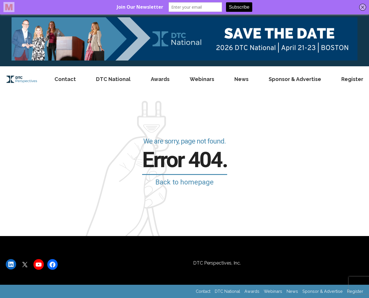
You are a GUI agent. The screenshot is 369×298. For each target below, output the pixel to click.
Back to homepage (184, 182)
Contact (65, 79)
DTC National (113, 79)
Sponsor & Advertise (295, 79)
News (241, 79)
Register (352, 79)
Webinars (202, 79)
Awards (160, 79)
